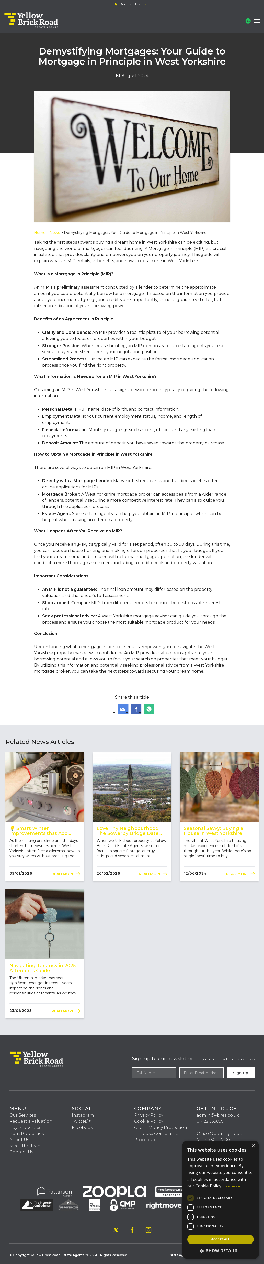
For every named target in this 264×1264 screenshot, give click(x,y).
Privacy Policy (148, 1115)
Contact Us (21, 1152)
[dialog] (220, 1200)
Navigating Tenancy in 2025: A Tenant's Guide (43, 968)
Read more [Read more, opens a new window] (232, 1186)
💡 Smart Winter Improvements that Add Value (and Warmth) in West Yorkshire (43, 831)
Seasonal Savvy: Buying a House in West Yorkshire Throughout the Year (213, 831)
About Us (19, 1139)
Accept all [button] (220, 1239)
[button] (220, 1251)
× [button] (253, 1146)
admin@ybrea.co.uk (218, 1115)
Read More (66, 874)
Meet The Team (25, 1145)
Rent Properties (26, 1133)
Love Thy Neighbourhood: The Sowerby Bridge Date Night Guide (128, 831)
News (55, 232)
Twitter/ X (81, 1121)
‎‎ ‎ (197, 1127)
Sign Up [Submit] (240, 1072)
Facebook (82, 1127)
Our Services (22, 1115)
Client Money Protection (160, 1127)
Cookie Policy (148, 1121)
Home (39, 232)
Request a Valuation (30, 1121)
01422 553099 (210, 1121)
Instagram (83, 1115)
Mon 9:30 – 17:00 (213, 1139)
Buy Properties (25, 1127)
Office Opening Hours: (220, 1133)
